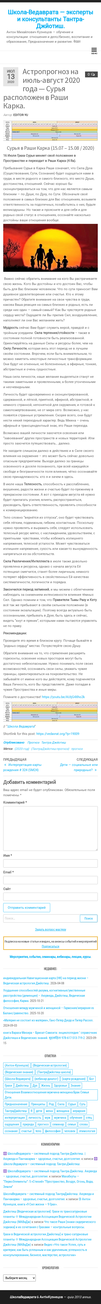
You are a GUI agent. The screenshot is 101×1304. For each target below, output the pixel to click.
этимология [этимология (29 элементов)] (87, 1131)
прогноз (76, 748)
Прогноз (33, 742)
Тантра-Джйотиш (53, 742)
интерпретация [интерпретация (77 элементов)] (15, 1118)
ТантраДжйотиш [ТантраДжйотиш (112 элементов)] (16, 1111)
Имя (7, 856)
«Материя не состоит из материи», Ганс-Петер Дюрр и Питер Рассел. (48, 1020)
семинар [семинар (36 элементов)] (58, 1124)
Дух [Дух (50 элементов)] (35, 1085)
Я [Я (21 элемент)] (31, 1111)
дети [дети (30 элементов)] (39, 1111)
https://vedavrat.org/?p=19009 (57, 734)
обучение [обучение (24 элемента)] (76, 1118)
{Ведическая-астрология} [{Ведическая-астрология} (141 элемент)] (50, 1065)
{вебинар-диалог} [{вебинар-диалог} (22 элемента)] (46, 1079)
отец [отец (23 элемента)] (89, 1118)
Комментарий (15, 802)
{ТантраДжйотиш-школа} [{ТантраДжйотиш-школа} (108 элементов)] (54, 1072)
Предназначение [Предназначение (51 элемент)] (16, 1104)
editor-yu (20, 115)
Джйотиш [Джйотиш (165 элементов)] (22, 1085)
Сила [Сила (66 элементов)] (60, 1104)
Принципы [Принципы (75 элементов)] (38, 1104)
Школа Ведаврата (20, 726)
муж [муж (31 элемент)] (47, 1118)
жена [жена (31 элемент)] (49, 1111)
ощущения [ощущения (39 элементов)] (12, 1124)
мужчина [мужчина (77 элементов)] (60, 1118)
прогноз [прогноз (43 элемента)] (43, 1124)
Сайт (7, 889)
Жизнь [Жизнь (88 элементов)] (45, 1085)
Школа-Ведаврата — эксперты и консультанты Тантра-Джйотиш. (50, 19)
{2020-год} (21, 748)
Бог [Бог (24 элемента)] (91, 1079)
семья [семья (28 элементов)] (72, 1124)
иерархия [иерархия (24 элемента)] (79, 1111)
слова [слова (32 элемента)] (83, 1124)
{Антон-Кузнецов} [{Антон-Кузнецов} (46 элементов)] (17, 1065)
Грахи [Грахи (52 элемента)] (8, 1085)
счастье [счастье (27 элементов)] (26, 1131)
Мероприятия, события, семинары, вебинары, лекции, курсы (50, 957)
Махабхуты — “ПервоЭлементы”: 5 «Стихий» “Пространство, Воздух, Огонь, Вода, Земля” (48, 1181)
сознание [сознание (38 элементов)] (11, 1131)
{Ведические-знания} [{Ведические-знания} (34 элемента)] (19, 1072)
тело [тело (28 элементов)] (38, 1131)
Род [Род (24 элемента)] (51, 1104)
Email (8, 872)
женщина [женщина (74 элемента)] (62, 1111)
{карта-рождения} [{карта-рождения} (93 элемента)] (74, 1079)
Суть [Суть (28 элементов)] (82, 1104)
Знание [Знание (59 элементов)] (76, 1085)
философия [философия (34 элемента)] (53, 1131)
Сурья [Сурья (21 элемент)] (72, 1104)
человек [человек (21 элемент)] (69, 1131)
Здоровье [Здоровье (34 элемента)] (60, 1085)
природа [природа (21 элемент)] (28, 1124)
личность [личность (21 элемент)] (34, 1118)
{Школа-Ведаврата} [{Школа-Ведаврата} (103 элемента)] (18, 1079)
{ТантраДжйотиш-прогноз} (50, 748)
